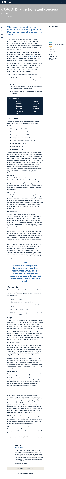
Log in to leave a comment (26, 473)
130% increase (31, 56)
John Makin (6, 13)
